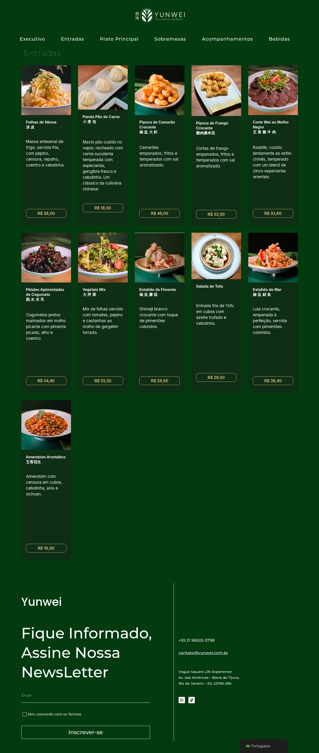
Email (26, 690)
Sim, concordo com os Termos (54, 714)
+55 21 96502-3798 (200, 640)
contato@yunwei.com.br (208, 652)
